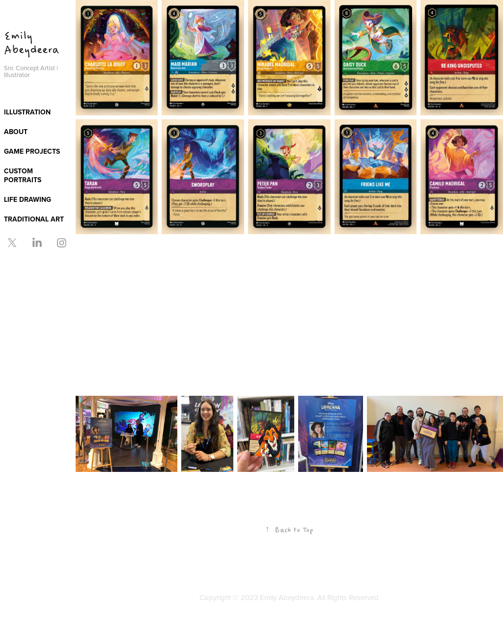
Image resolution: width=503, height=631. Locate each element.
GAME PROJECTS (32, 151)
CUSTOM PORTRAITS (22, 175)
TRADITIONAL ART (34, 219)
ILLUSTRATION (27, 112)
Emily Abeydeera (31, 43)
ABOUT (16, 132)
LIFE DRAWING (27, 199)
